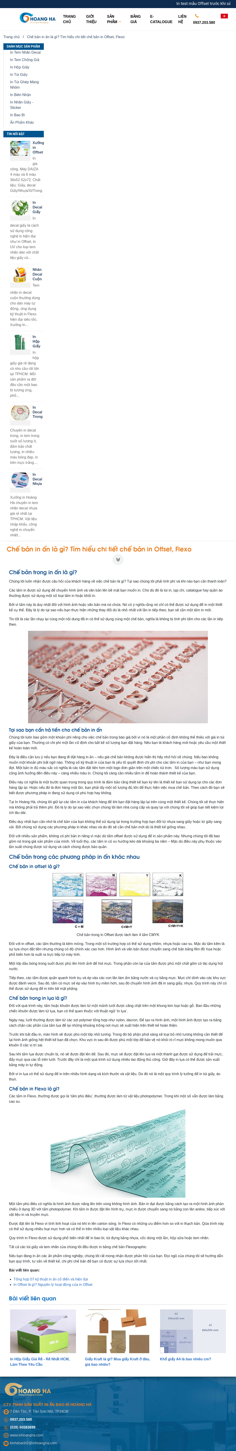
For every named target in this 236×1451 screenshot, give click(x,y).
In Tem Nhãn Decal (25, 52)
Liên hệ (182, 19)
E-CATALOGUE (161, 19)
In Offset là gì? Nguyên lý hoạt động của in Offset (52, 1285)
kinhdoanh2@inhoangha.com (33, 1443)
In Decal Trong (37, 412)
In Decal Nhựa (37, 479)
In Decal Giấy (37, 207)
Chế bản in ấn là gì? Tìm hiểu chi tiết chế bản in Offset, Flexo (76, 37)
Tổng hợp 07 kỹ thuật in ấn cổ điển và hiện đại (50, 1279)
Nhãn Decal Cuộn (37, 274)
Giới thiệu (91, 19)
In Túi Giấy (18, 75)
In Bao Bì (17, 115)
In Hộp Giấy (19, 67)
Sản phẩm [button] (112, 19)
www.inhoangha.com (26, 1435)
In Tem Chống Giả (24, 60)
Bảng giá (136, 19)
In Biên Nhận (20, 95)
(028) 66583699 (22, 1427)
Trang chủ (72, 19)
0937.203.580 (204, 18)
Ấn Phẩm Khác (22, 122)
